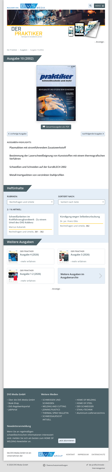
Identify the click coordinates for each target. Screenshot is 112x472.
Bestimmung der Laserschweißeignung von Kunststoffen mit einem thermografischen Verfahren (57, 157)
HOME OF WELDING (86, 399)
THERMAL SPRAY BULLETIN (56, 413)
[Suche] (90, 6)
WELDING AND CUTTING (54, 406)
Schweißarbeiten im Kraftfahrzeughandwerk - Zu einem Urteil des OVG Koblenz (27, 219)
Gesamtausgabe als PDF (56, 126)
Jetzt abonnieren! (67, 440)
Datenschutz (98, 454)
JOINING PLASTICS (51, 409)
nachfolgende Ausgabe (93, 133)
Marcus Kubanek (17, 227)
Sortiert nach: (66, 196)
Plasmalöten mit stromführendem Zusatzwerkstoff (37, 147)
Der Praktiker (12, 50)
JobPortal (12, 409)
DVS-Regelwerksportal (19, 406)
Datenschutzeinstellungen (57, 465)
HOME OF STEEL (84, 403)
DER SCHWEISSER (85, 406)
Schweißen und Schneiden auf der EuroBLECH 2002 (37, 167)
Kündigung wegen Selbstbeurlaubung (80, 216)
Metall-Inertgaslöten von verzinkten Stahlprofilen (36, 175)
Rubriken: (12, 196)
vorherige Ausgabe (17, 133)
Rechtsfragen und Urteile (21, 231)
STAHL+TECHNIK (85, 409)
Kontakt (70, 454)
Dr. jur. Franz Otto (69, 221)
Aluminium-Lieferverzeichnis (91, 413)
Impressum (83, 454)
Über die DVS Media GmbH (21, 399)
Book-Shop (13, 403)
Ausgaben (23, 50)
